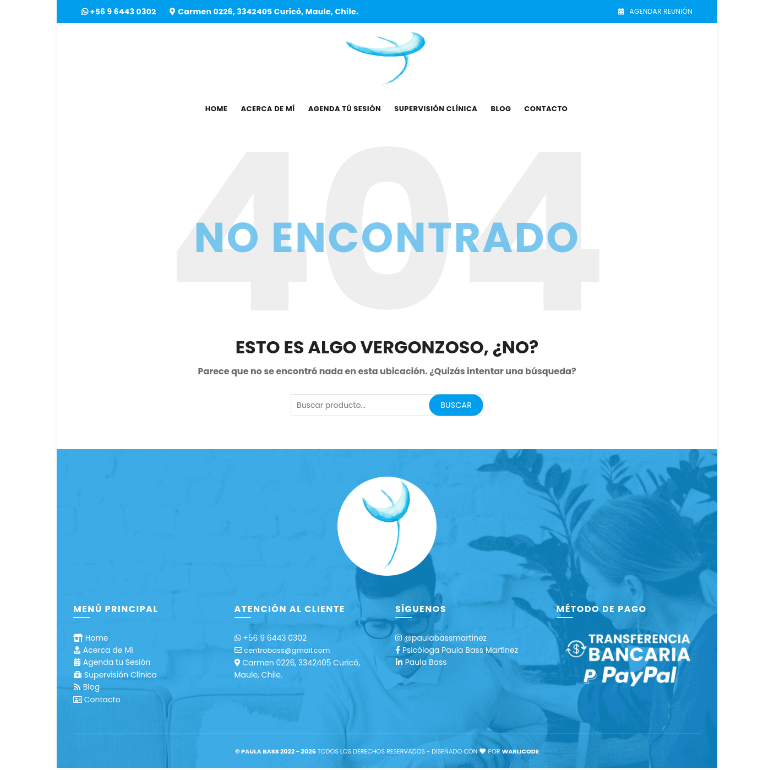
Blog (500, 108)
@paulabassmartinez (445, 637)
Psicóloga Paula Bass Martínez (460, 650)
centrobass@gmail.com (287, 650)
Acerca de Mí (268, 108)
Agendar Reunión (655, 11)
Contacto (546, 108)
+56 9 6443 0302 (124, 11)
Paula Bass (426, 662)
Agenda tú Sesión (344, 108)
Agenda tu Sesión (117, 662)
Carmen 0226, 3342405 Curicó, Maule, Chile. (268, 11)
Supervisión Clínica (435, 108)
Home (216, 108)
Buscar (456, 405)
